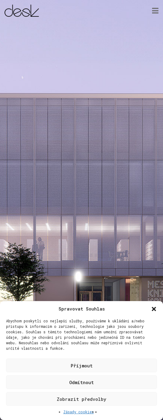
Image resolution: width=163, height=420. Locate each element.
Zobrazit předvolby (81, 399)
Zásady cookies (78, 411)
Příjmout (82, 366)
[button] (154, 309)
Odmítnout (81, 382)
